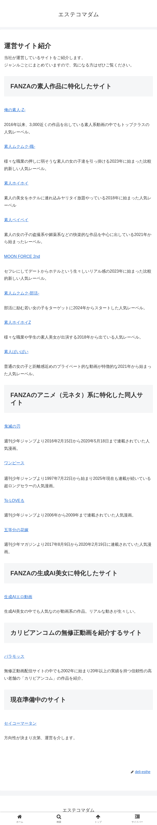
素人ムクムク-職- (19, 146)
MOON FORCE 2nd (22, 256)
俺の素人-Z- (14, 110)
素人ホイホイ (16, 183)
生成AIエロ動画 (18, 597)
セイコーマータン (20, 723)
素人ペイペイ (16, 220)
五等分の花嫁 (16, 530)
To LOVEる (14, 500)
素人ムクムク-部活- (21, 293)
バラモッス (14, 656)
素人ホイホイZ (17, 322)
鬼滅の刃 (12, 426)
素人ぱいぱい (16, 351)
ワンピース (14, 463)
